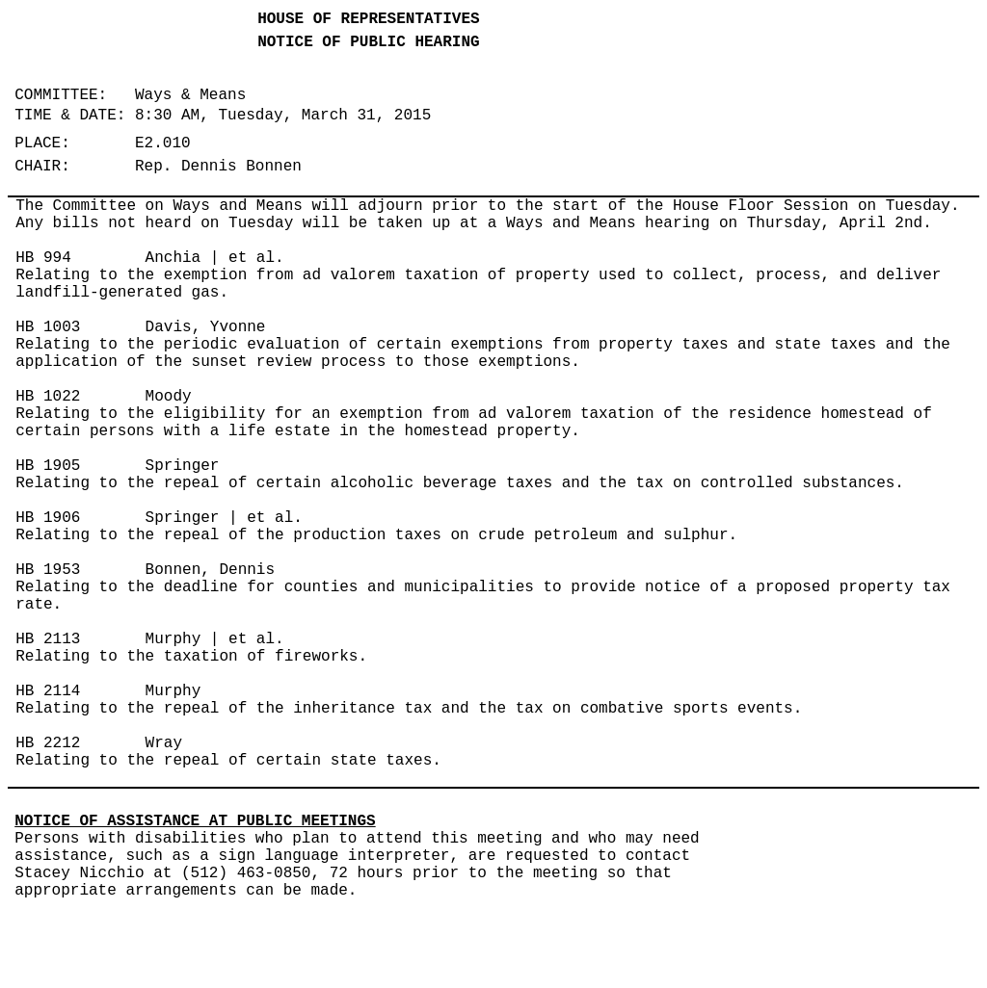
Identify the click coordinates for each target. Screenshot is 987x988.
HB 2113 (47, 639)
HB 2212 (47, 743)
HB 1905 (47, 466)
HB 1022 (47, 396)
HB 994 (43, 258)
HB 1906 (47, 518)
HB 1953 (47, 570)
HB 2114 (47, 691)
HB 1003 (47, 327)
